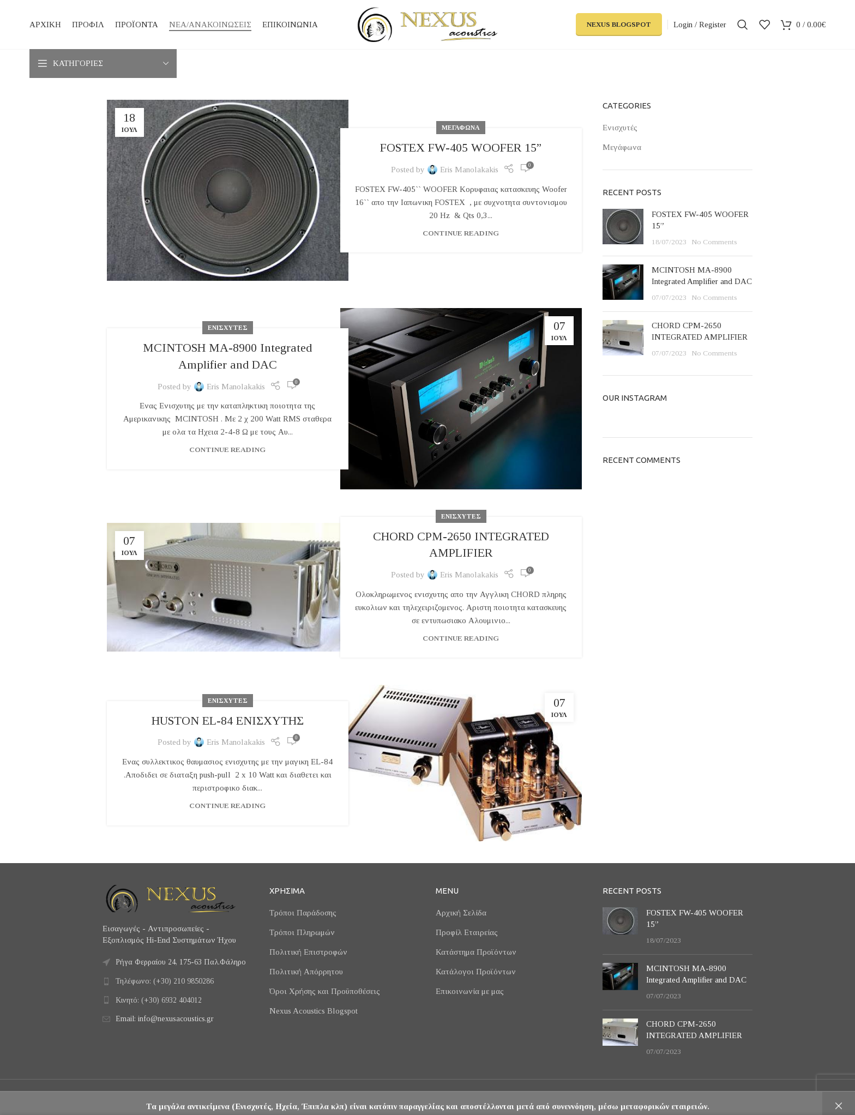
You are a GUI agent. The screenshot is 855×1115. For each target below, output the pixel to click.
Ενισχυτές (228, 328)
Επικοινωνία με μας (470, 991)
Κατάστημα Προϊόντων (476, 952)
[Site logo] (427, 23)
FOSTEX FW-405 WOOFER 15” (460, 147)
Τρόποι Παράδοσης (302, 912)
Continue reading (461, 233)
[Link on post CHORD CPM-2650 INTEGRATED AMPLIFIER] (227, 587)
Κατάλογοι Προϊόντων (476, 971)
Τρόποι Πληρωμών (302, 932)
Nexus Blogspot (619, 24)
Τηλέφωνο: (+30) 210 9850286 (165, 981)
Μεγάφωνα (461, 127)
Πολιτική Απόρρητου (306, 971)
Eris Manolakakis (469, 169)
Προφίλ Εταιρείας (467, 932)
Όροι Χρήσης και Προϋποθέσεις (324, 991)
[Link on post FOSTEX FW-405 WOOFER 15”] (227, 190)
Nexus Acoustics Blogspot (313, 1010)
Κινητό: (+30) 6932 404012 (159, 1000)
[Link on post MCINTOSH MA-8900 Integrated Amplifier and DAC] (461, 398)
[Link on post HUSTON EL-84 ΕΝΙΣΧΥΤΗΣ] (461, 763)
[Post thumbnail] (623, 228)
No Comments (714, 242)
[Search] (743, 24)
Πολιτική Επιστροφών (308, 952)
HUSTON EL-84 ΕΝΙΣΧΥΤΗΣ (228, 720)
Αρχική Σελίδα (461, 912)
